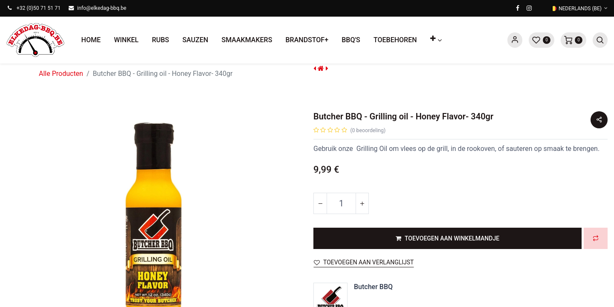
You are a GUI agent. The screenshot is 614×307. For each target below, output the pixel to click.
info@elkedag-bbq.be (101, 8)
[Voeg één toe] (362, 203)
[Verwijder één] (320, 203)
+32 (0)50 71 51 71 (39, 8)
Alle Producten (61, 74)
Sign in (514, 40)
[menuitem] (91, 40)
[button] (436, 40)
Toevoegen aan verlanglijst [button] (364, 262)
